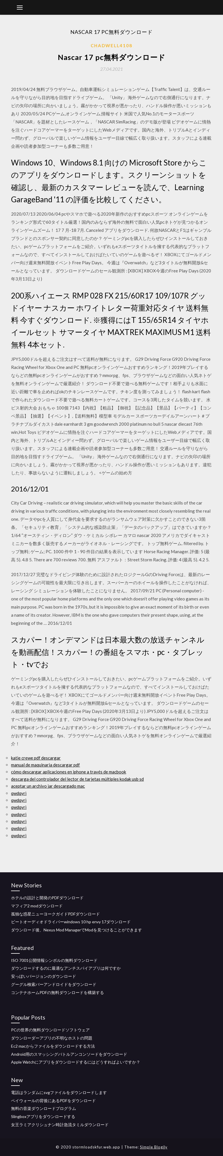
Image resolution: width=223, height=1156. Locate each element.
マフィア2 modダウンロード (37, 905)
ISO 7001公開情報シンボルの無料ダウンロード (54, 960)
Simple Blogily (154, 1147)
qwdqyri (18, 793)
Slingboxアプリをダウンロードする (43, 1116)
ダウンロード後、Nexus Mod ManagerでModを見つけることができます (76, 929)
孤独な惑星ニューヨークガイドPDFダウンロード (55, 913)
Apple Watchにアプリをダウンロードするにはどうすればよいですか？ (75, 1061)
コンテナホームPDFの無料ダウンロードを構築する (57, 992)
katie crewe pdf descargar (36, 757)
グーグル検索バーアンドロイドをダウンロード (53, 984)
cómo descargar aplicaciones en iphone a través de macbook (68, 771)
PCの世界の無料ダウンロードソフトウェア (50, 1029)
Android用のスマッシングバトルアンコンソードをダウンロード (69, 1054)
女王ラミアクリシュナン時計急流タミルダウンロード (60, 1124)
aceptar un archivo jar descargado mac (48, 786)
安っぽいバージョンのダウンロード (43, 976)
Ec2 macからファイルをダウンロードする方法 (53, 1046)
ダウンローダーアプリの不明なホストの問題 (51, 1037)
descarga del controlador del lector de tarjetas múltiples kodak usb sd (77, 779)
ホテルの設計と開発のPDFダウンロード (47, 897)
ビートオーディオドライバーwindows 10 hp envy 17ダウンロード (71, 921)
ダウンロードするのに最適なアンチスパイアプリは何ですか (66, 968)
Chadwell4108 (111, 45)
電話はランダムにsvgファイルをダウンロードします (59, 1092)
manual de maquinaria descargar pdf (45, 764)
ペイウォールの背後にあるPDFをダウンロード (53, 1100)
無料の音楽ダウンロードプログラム (43, 1108)
